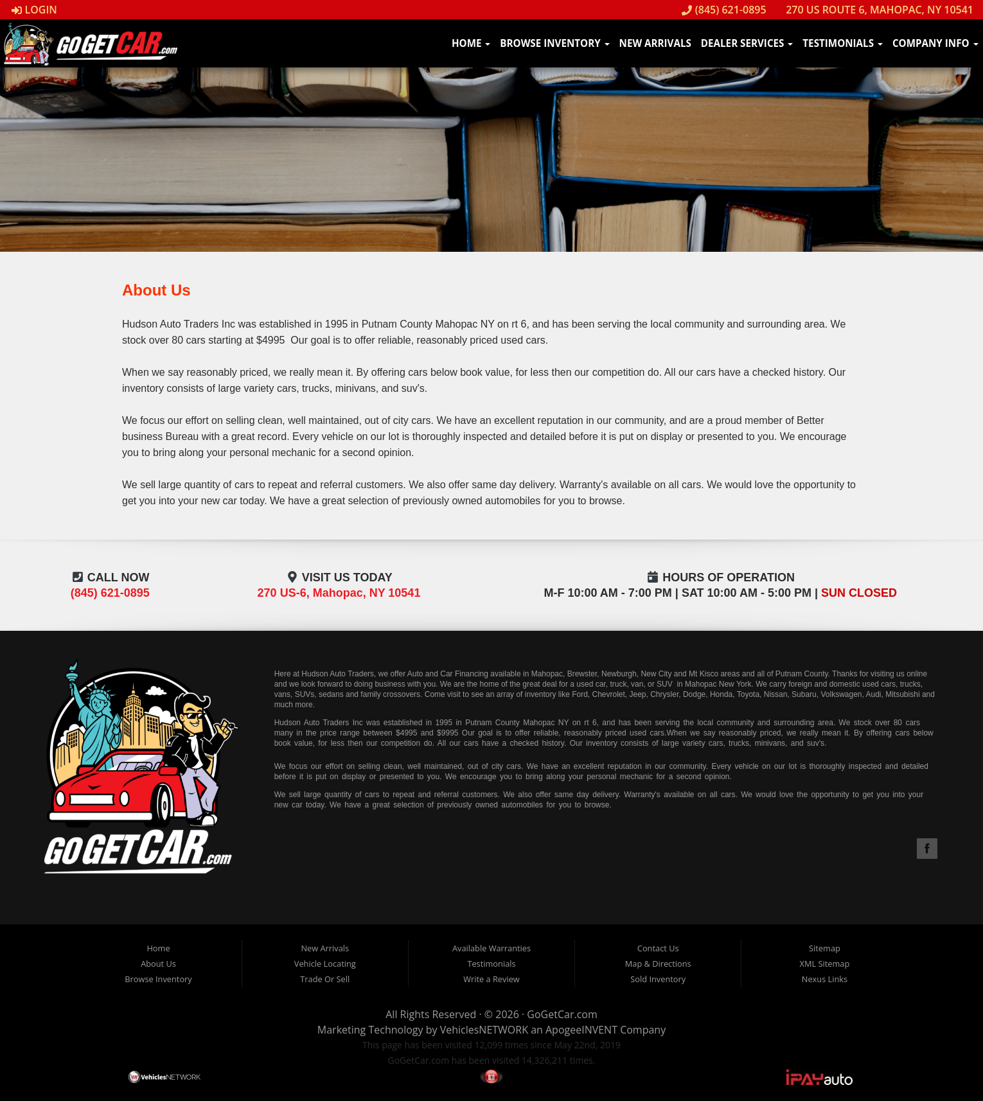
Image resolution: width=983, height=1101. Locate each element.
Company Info (935, 43)
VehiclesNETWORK (484, 1030)
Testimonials (842, 43)
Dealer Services (747, 43)
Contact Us (658, 948)
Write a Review (491, 979)
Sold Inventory (658, 979)
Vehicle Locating (325, 963)
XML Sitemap (825, 963)
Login (34, 10)
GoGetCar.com (562, 1014)
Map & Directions (658, 963)
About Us (158, 963)
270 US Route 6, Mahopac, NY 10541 (872, 10)
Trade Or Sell (325, 979)
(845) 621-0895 (724, 10)
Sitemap (824, 948)
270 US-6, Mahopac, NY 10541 (339, 592)
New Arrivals (655, 43)
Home (471, 43)
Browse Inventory (554, 43)
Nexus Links (824, 979)
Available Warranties (491, 948)
